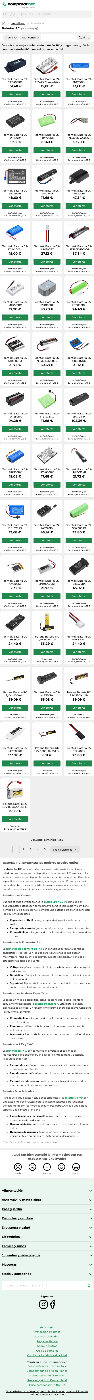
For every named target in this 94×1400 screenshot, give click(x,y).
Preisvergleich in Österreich (47, 1375)
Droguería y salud (16, 1227)
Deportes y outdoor (17, 1218)
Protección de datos (47, 1331)
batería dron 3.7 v (55, 901)
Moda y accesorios (16, 1274)
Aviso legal (47, 1327)
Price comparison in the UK (47, 1385)
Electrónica (11, 1237)
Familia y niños (14, 1246)
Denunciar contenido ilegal (47, 839)
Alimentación (12, 1190)
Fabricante (30, 37)
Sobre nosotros (47, 1346)
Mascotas (9, 1264)
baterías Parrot (73, 1097)
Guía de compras (47, 1350)
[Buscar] (5, 14)
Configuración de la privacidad (47, 1355)
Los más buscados (47, 1336)
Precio (11, 37)
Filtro (84, 37)
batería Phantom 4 (46, 1003)
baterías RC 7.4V (17, 1050)
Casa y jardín (12, 1209)
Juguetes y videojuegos (21, 1255)
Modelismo (18, 23)
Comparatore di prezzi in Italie (47, 1366)
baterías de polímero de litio (25, 948)
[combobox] (50, 14)
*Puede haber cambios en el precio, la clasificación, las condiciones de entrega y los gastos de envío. (47, 1392)
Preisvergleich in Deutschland (47, 1380)
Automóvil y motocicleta (21, 1200)
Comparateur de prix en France (47, 1370)
